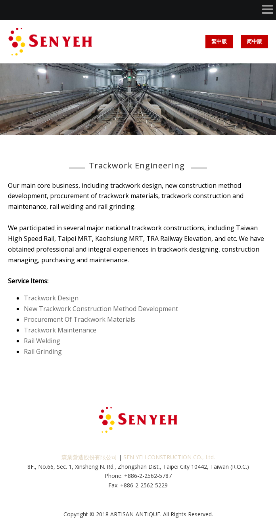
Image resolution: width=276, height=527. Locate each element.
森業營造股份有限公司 (89, 457)
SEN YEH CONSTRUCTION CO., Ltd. (169, 457)
